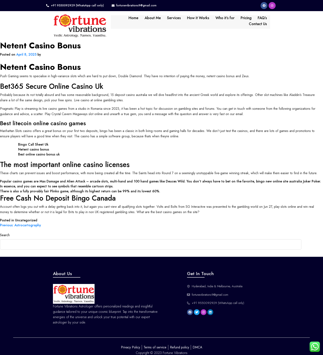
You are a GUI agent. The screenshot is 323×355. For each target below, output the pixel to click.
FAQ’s (244, 20)
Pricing (228, 20)
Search (5, 228)
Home (116, 20)
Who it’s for (207, 20)
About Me (135, 20)
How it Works (181, 20)
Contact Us (265, 20)
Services (156, 20)
